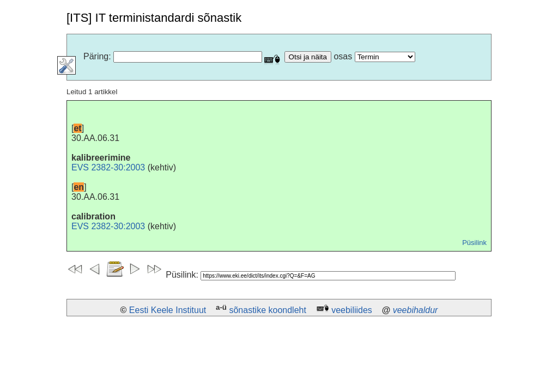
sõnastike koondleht (267, 310)
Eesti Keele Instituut (167, 310)
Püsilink (474, 242)
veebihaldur (415, 310)
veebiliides (351, 310)
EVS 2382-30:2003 (108, 167)
